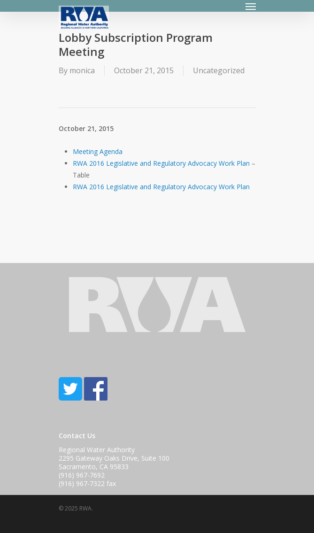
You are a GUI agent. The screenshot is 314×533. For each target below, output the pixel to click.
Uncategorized (219, 70)
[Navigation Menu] (250, 6)
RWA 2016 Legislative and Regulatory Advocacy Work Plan (161, 163)
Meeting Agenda (98, 151)
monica (82, 70)
